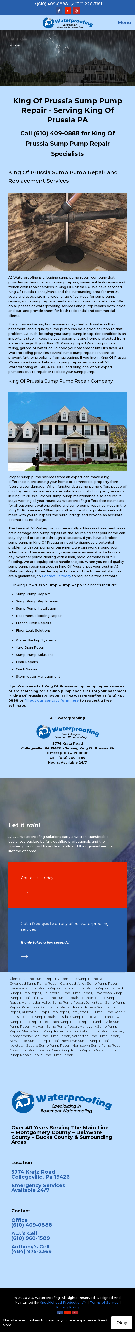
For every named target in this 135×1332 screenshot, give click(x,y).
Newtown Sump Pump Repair (85, 1041)
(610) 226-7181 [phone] (88, 4)
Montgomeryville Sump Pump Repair (40, 1036)
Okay (121, 1322)
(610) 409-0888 (56, 133)
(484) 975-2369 (31, 1251)
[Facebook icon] (59, 10)
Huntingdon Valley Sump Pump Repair (53, 1002)
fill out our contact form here (51, 700)
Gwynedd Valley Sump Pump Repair (89, 983)
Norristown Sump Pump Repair (97, 1045)
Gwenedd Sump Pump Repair (34, 983)
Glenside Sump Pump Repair (33, 979)
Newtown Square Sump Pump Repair (40, 1045)
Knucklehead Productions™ (63, 1302)
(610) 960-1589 (71, 758)
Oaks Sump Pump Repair (30, 1050)
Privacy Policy (67, 1307)
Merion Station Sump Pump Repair (94, 1031)
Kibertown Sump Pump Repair (47, 1007)
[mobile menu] (128, 22)
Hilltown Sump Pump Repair (55, 998)
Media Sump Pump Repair (43, 1031)
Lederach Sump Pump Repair (67, 1022)
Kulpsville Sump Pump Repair (45, 1012)
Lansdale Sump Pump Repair (80, 1017)
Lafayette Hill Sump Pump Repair (98, 1012)
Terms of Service (104, 1302)
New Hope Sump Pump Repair (35, 1041)
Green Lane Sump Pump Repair (84, 979)
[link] (24, 892)
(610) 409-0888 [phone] (52, 4)
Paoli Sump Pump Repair (52, 1055)
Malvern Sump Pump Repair (55, 1026)
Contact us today (56, 576)
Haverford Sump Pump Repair (67, 993)
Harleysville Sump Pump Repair (35, 988)
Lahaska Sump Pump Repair (32, 1017)
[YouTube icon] (68, 10)
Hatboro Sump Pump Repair (85, 988)
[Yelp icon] (76, 10)
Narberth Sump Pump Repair (95, 1036)
